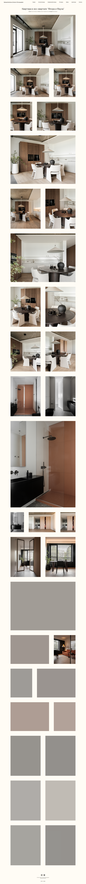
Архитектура (74, 2)
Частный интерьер (41, 2)
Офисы (67, 2)
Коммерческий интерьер (52, 2)
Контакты (80, 2)
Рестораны (61, 2)
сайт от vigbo (43, 881)
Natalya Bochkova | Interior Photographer (13, 2)
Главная (33, 2)
